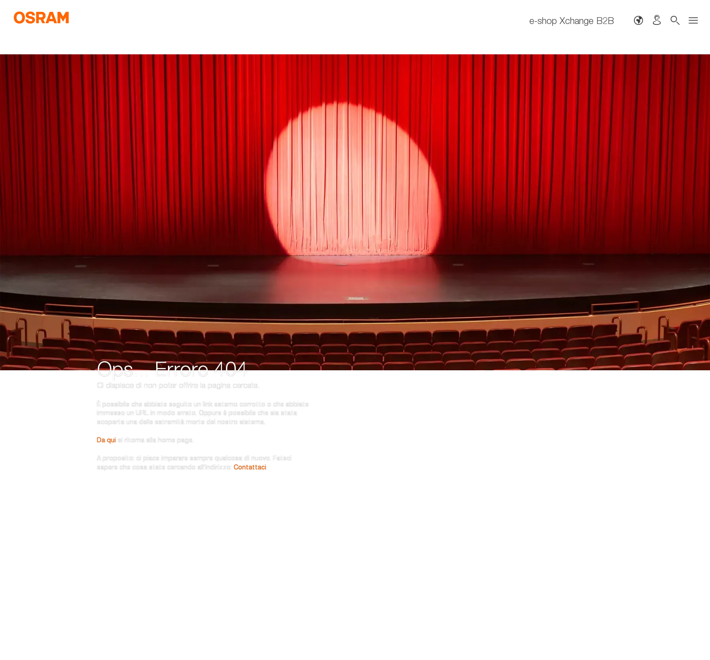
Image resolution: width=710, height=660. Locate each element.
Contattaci (250, 418)
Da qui (106, 391)
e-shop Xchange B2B (571, 20)
